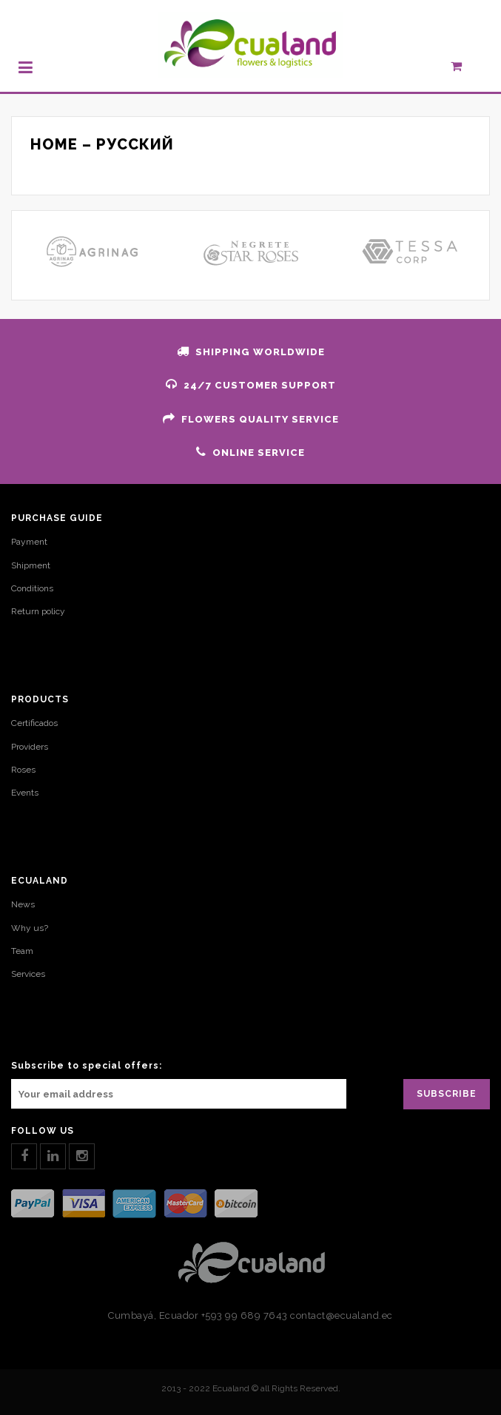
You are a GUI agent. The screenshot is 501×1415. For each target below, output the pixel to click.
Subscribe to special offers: (86, 1066)
